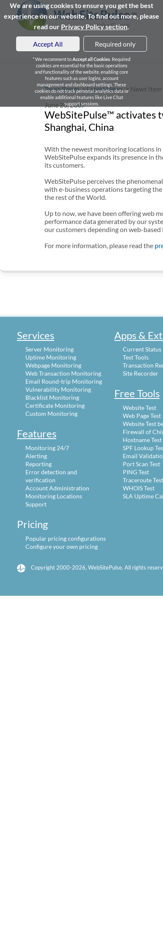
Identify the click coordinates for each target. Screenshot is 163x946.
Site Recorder (140, 373)
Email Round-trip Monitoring (63, 381)
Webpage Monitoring (53, 365)
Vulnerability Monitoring (58, 389)
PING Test (136, 472)
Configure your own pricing (61, 546)
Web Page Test (142, 415)
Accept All (48, 44)
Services (35, 335)
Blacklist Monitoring (52, 397)
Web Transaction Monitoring (63, 373)
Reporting (38, 463)
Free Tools (137, 393)
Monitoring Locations (53, 496)
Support (36, 504)
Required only (115, 44)
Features (36, 433)
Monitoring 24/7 (47, 447)
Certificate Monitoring (55, 405)
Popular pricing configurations (65, 538)
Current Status (142, 349)
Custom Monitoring (51, 413)
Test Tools (136, 357)
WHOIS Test (139, 488)
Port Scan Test (141, 463)
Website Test (139, 407)
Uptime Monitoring (50, 357)
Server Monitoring (49, 349)
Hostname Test (142, 439)
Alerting (36, 455)
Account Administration (57, 488)
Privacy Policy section (94, 26)
